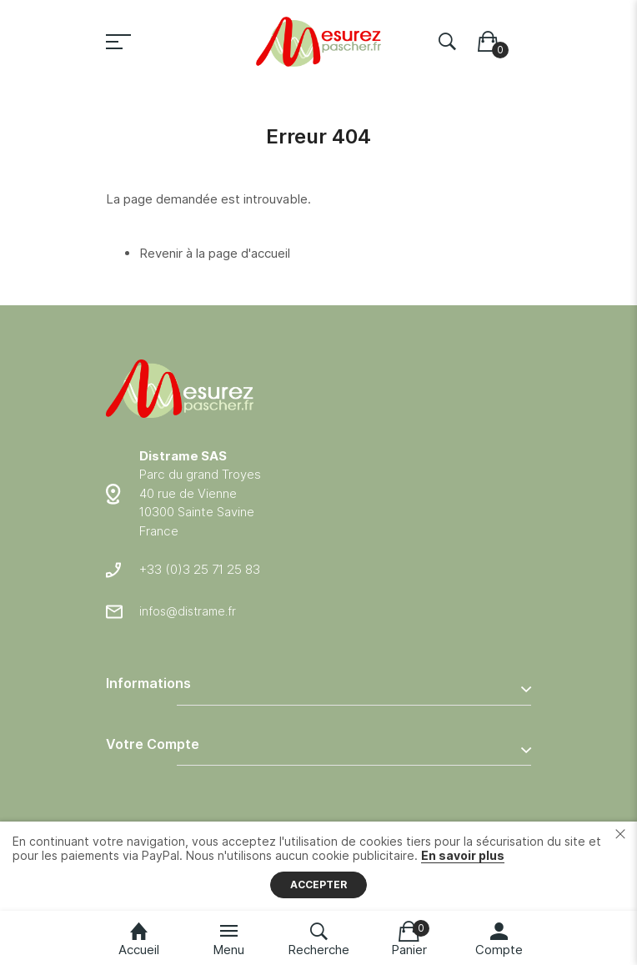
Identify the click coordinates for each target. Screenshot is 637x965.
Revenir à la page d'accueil (214, 253)
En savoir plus (462, 855)
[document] (318, 866)
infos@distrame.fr (187, 611)
